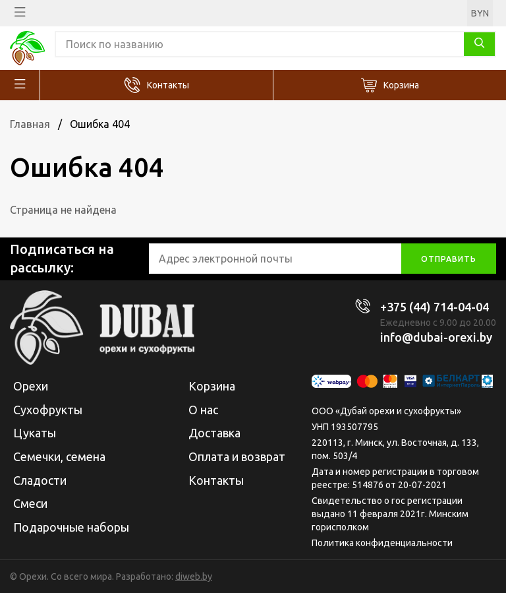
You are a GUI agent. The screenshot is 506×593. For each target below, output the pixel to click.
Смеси (30, 503)
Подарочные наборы (71, 527)
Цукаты (34, 432)
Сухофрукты (47, 409)
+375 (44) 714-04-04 (434, 306)
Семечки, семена (59, 456)
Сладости (40, 480)
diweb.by (193, 576)
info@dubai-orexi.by (436, 337)
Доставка (214, 432)
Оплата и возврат (236, 456)
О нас (203, 409)
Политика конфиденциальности (382, 543)
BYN (480, 13)
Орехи (30, 385)
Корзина (401, 85)
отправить (448, 259)
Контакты (168, 85)
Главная (30, 124)
